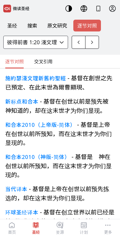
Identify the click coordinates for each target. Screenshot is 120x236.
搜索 (32, 25)
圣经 (12, 25)
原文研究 (57, 25)
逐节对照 (87, 25)
